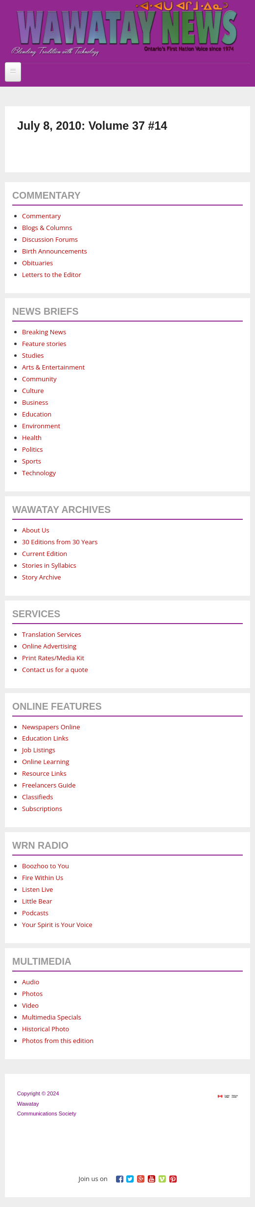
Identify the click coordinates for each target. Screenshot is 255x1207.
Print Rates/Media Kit (53, 657)
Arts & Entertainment (53, 367)
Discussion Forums (50, 239)
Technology (39, 472)
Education (36, 414)
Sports (31, 461)
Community (39, 378)
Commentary (41, 215)
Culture (33, 390)
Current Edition (44, 553)
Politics (32, 449)
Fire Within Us (42, 877)
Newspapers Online (51, 726)
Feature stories (44, 343)
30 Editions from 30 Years (59, 541)
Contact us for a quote (55, 669)
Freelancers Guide (48, 785)
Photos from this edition (57, 1040)
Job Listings (38, 749)
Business (35, 402)
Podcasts (35, 912)
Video (30, 1005)
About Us (35, 530)
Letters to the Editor (51, 274)
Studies (33, 355)
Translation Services (51, 634)
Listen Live (37, 889)
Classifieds (37, 796)
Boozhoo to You (45, 865)
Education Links (45, 738)
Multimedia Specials (51, 1017)
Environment (41, 425)
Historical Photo (45, 1028)
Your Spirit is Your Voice (57, 924)
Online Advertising (49, 646)
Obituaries (37, 262)
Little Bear (37, 901)
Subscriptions (42, 808)
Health (32, 437)
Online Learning (45, 761)
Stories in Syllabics (49, 565)
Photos (32, 993)
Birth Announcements (54, 251)
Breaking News (44, 331)
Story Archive (41, 577)
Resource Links (44, 773)
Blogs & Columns (47, 227)
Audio (30, 981)
